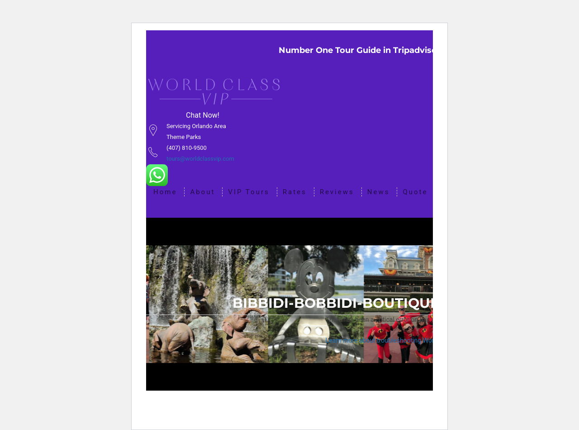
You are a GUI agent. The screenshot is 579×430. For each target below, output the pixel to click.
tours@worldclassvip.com (200, 158)
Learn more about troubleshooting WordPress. (391, 340)
